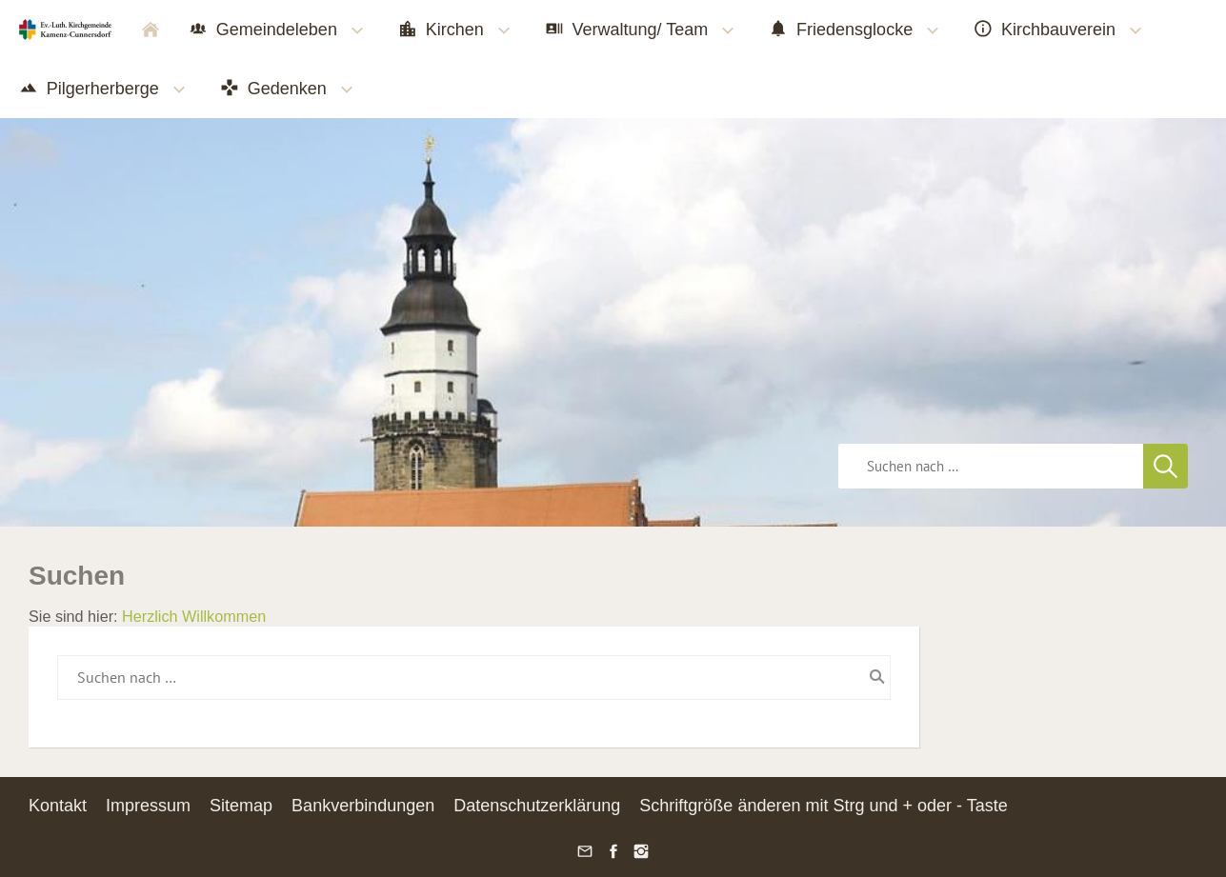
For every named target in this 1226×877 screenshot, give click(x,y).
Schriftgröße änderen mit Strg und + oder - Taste (823, 805)
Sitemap (241, 805)
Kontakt (58, 805)
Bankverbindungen (362, 805)
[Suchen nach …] (474, 677)
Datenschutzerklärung (536, 805)
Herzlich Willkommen (194, 616)
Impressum (148, 805)
